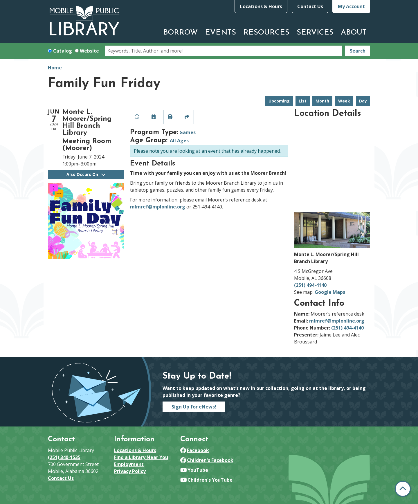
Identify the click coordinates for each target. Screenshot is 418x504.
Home (55, 67)
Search (357, 51)
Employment (129, 464)
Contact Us (310, 6)
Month (322, 101)
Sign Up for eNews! (194, 407)
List (303, 101)
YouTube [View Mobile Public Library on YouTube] (194, 470)
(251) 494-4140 (310, 285)
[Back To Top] (403, 489)
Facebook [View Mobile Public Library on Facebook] (194, 450)
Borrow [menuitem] (180, 33)
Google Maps (330, 292)
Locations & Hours (261, 6)
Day (363, 101)
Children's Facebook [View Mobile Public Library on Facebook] (206, 460)
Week (344, 101)
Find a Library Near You (141, 457)
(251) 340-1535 (64, 457)
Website (89, 51)
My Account (351, 6)
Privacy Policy (130, 471)
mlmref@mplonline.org (157, 207)
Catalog (62, 51)
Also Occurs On (85, 174)
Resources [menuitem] (266, 33)
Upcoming (279, 101)
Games (187, 132)
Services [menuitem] (315, 33)
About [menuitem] (354, 33)
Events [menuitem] (220, 33)
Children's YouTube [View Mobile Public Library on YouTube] (206, 480)
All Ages (179, 140)
